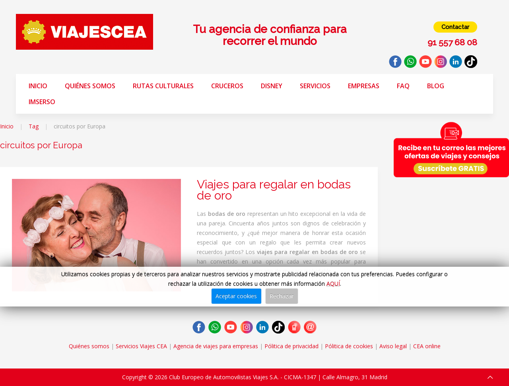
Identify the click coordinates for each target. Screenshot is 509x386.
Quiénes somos (90, 85)
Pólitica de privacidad (291, 346)
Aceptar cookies (236, 296)
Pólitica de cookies (349, 346)
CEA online (427, 346)
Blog (435, 85)
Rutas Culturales (163, 85)
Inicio (38, 85)
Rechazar (281, 296)
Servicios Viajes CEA (141, 346)
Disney (271, 85)
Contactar (455, 27)
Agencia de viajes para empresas (215, 346)
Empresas (363, 85)
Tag (34, 126)
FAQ (403, 85)
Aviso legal (393, 346)
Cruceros (227, 85)
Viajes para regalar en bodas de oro (274, 189)
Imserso (42, 101)
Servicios (315, 85)
